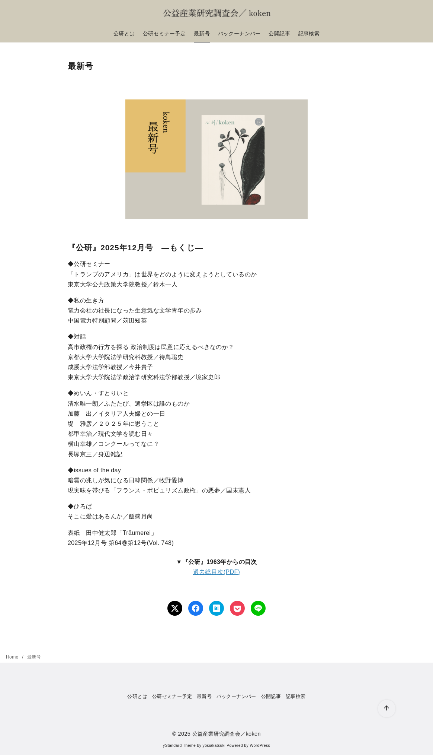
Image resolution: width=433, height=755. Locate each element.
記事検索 (309, 34)
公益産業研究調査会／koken (226, 734)
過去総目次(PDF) (216, 572)
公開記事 (279, 34)
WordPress (260, 745)
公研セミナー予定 (164, 34)
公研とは (124, 34)
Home (13, 657)
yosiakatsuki (214, 745)
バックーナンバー (239, 34)
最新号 (202, 34)
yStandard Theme (179, 745)
